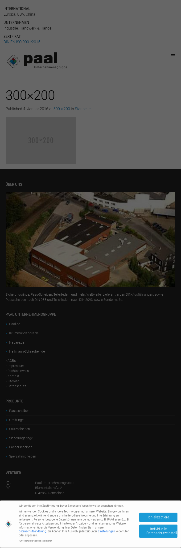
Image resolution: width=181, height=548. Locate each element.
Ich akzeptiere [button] (158, 516)
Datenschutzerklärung (32, 530)
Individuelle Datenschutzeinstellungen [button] (161, 530)
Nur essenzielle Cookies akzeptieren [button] (35, 540)
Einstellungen (106, 530)
